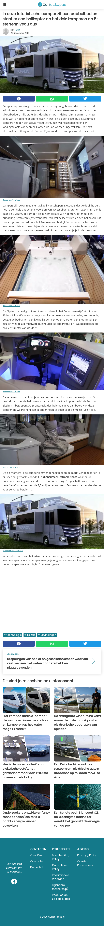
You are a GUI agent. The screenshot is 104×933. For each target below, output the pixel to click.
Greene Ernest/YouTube (13, 550)
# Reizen (29, 635)
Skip (18, 29)
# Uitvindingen (47, 635)
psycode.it (36, 867)
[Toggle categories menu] (5, 4)
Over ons (36, 855)
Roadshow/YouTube (11, 200)
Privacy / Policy (87, 855)
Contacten (37, 861)
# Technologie (12, 635)
